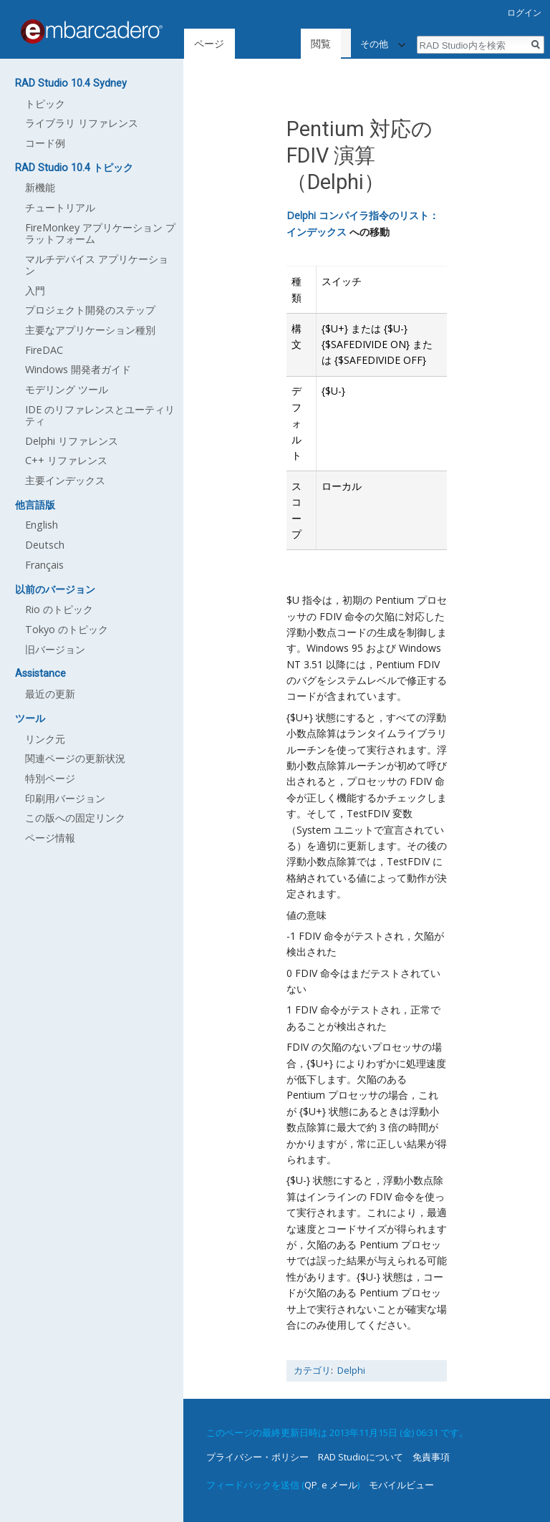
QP (310, 1484)
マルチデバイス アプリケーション (96, 264)
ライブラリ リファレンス (81, 123)
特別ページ (50, 778)
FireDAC (44, 350)
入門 (35, 290)
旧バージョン (55, 649)
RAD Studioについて (360, 1456)
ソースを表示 (319, 43)
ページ (209, 43)
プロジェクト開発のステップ (90, 310)
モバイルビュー (401, 1484)
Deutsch (44, 545)
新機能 (40, 187)
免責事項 (431, 1456)
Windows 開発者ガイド (78, 369)
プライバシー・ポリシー (257, 1456)
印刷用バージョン (65, 798)
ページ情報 (50, 837)
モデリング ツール (66, 389)
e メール (339, 1484)
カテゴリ (312, 1370)
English (41, 524)
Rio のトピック (59, 609)
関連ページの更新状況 (75, 758)
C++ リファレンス (66, 460)
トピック (45, 103)
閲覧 (258, 43)
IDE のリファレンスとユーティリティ (100, 415)
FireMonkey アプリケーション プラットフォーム (100, 233)
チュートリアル (60, 207)
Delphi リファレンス (71, 441)
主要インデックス (65, 480)
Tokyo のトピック (66, 629)
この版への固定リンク (75, 817)
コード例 (45, 143)
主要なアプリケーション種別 (90, 330)
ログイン (524, 12)
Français (44, 565)
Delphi (351, 1370)
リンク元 (45, 739)
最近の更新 (50, 693)
